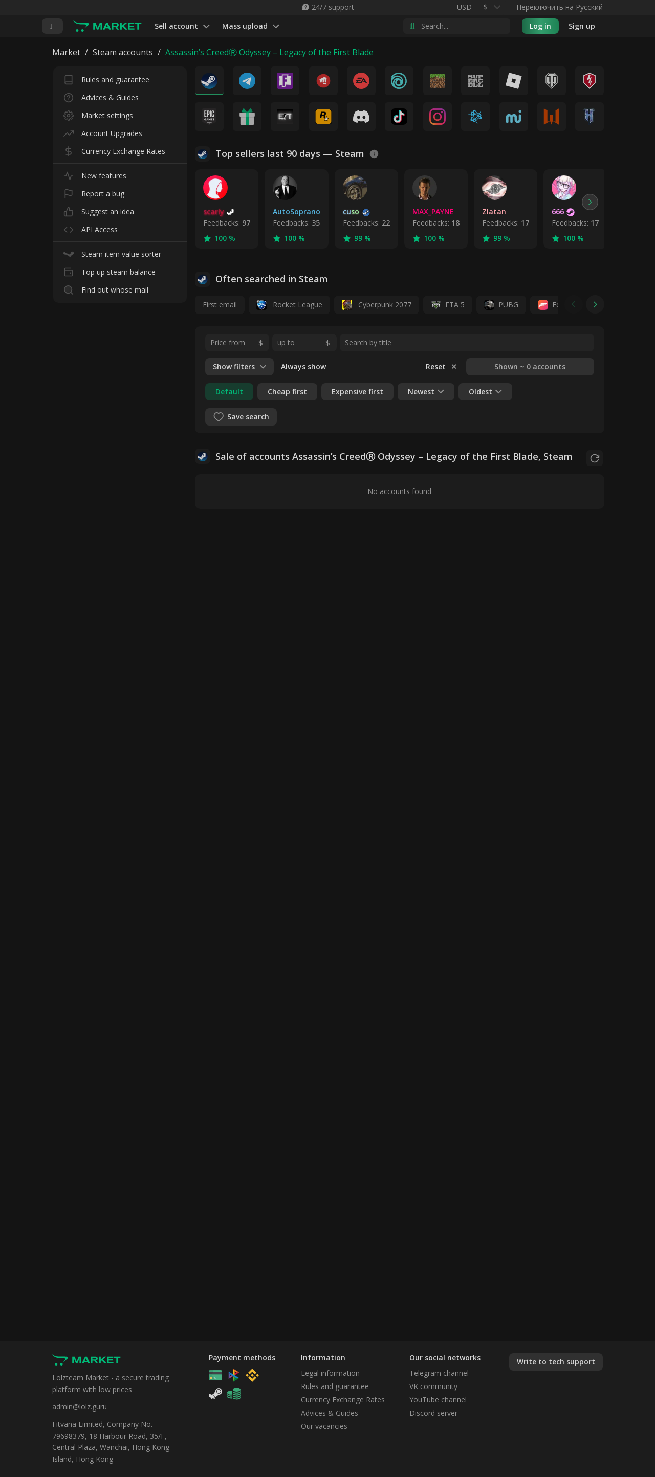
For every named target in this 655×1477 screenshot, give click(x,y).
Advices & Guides (101, 95)
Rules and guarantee (106, 77)
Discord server (433, 1413)
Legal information (330, 1373)
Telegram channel (439, 1373)
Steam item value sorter (112, 252)
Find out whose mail (105, 288)
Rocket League (289, 305)
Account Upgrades (102, 131)
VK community (433, 1386)
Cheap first (287, 391)
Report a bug (93, 191)
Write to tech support (556, 1362)
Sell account (182, 26)
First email (220, 304)
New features (94, 174)
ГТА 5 (455, 304)
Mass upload (250, 26)
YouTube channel (438, 1399)
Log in (540, 26)
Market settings (98, 113)
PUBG (508, 304)
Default (229, 391)
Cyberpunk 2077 (376, 305)
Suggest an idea (98, 209)
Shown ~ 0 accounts (529, 366)
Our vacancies (324, 1426)
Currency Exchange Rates (114, 149)
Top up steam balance (109, 270)
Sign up (582, 26)
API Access (90, 227)
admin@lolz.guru (79, 1407)
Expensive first (357, 391)
